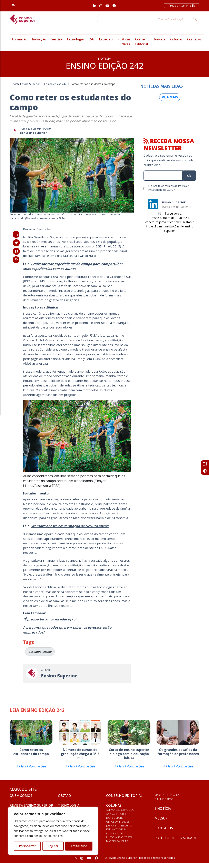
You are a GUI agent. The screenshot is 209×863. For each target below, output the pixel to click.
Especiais (106, 39)
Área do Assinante (182, 5)
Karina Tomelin (116, 829)
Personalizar (27, 846)
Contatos (194, 39)
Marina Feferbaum (167, 795)
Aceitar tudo (79, 846)
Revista (160, 39)
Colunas (176, 39)
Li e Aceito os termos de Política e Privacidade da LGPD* (168, 188)
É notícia (163, 808)
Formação (19, 39)
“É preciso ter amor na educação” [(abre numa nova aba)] (50, 619)
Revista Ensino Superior (31, 805)
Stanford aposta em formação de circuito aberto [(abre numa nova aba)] (70, 526)
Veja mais (170, 97)
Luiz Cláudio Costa (119, 837)
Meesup (161, 818)
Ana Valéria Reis (117, 814)
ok (189, 175)
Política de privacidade (176, 838)
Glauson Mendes (118, 821)
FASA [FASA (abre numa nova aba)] (93, 335)
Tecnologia (75, 39)
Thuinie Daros (164, 799)
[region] (53, 831)
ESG (91, 39)
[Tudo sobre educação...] (144, 19)
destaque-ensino (39, 652)
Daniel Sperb (114, 818)
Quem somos (21, 795)
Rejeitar (53, 846)
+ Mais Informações (31, 766)
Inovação (39, 39)
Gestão (56, 39)
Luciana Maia (114, 833)
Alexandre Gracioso (120, 810)
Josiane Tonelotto (119, 825)
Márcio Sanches (117, 841)
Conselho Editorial (124, 795)
